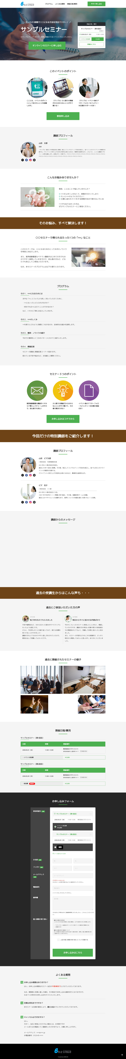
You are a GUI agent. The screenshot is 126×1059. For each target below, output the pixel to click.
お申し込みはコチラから (63, 418)
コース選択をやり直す (60, 853)
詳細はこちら (91, 44)
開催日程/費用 (72, 4)
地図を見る (83, 751)
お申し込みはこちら (72, 952)
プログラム (49, 4)
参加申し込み (63, 116)
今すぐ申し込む (96, 4)
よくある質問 (60, 4)
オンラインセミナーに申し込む (47, 45)
